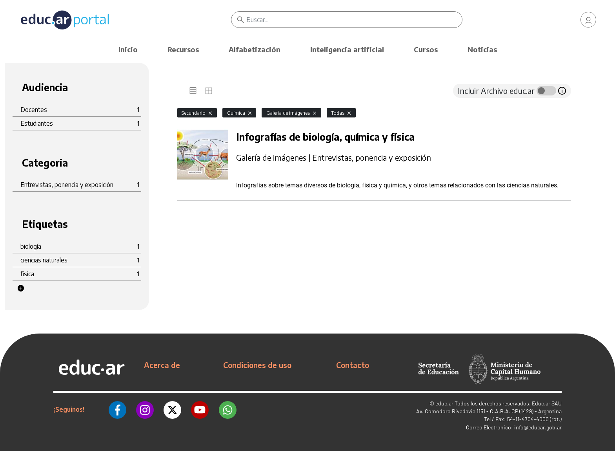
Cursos (426, 49)
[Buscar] (354, 20)
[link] (588, 20)
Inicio (128, 49)
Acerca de (162, 365)
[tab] (193, 91)
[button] (21, 288)
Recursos (183, 49)
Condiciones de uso (257, 365)
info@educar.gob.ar (538, 427)
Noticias (482, 49)
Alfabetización (254, 49)
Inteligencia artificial (347, 49)
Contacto (352, 365)
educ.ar (444, 403)
